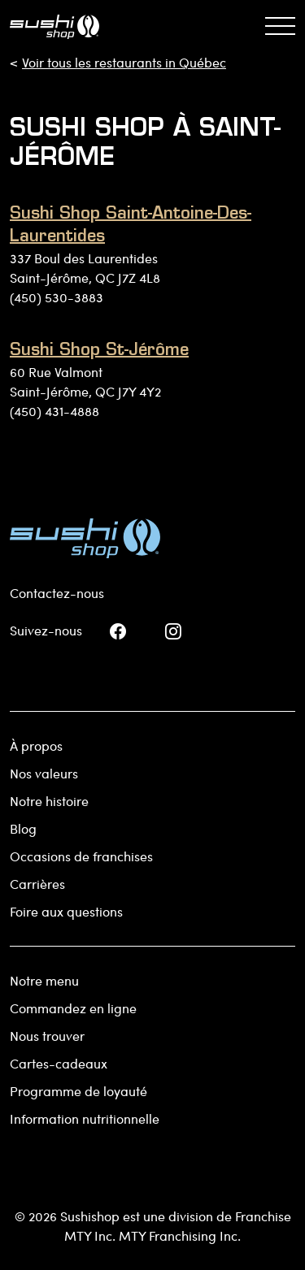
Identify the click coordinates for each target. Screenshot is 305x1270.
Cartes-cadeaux (58, 1063)
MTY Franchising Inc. (180, 1235)
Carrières (37, 883)
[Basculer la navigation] (280, 26)
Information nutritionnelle (84, 1118)
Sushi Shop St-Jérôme (99, 351)
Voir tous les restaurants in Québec (124, 62)
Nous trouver (47, 1035)
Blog (23, 828)
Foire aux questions (66, 911)
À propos (36, 745)
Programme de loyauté (78, 1090)
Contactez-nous (57, 592)
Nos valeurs (44, 773)
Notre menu (44, 980)
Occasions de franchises (81, 856)
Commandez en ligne (73, 1007)
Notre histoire (49, 800)
